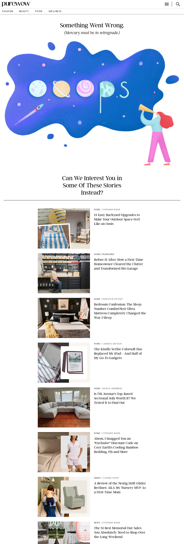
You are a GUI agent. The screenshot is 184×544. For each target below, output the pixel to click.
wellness (55, 11)
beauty (24, 11)
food (39, 11)
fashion (7, 11)
